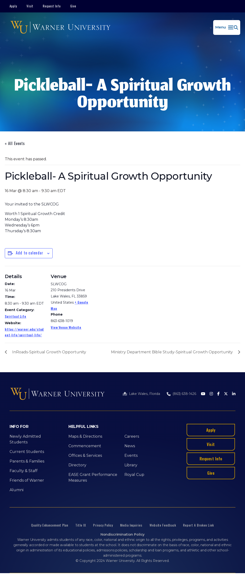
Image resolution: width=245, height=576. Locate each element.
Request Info (52, 6)
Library (130, 465)
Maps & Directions (85, 436)
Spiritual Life (15, 316)
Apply (13, 6)
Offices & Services (85, 455)
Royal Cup (134, 474)
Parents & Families (27, 461)
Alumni (16, 490)
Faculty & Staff (24, 470)
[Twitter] (226, 394)
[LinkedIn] (233, 394)
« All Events (15, 143)
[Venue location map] (122, 299)
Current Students (27, 451)
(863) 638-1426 (184, 394)
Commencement (84, 446)
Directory (77, 465)
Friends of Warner (27, 480)
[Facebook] (218, 394)
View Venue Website (66, 327)
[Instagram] (211, 394)
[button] (226, 27)
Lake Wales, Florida (144, 394)
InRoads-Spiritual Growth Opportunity (49, 352)
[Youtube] (203, 394)
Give (73, 6)
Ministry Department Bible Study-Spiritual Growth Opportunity (172, 352)
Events (131, 455)
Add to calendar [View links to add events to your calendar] (29, 252)
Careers (131, 436)
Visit (30, 6)
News (129, 446)
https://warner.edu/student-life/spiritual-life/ (24, 332)
